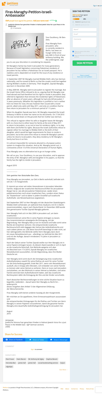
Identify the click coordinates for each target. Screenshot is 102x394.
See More (62, 370)
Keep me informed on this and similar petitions (83, 56)
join (101, 6)
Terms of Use (90, 389)
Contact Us (74, 389)
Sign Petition (85, 63)
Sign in (95, 6)
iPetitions (10, 4)
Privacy (82, 389)
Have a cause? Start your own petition (84, 76)
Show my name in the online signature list (81, 52)
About (67, 389)
